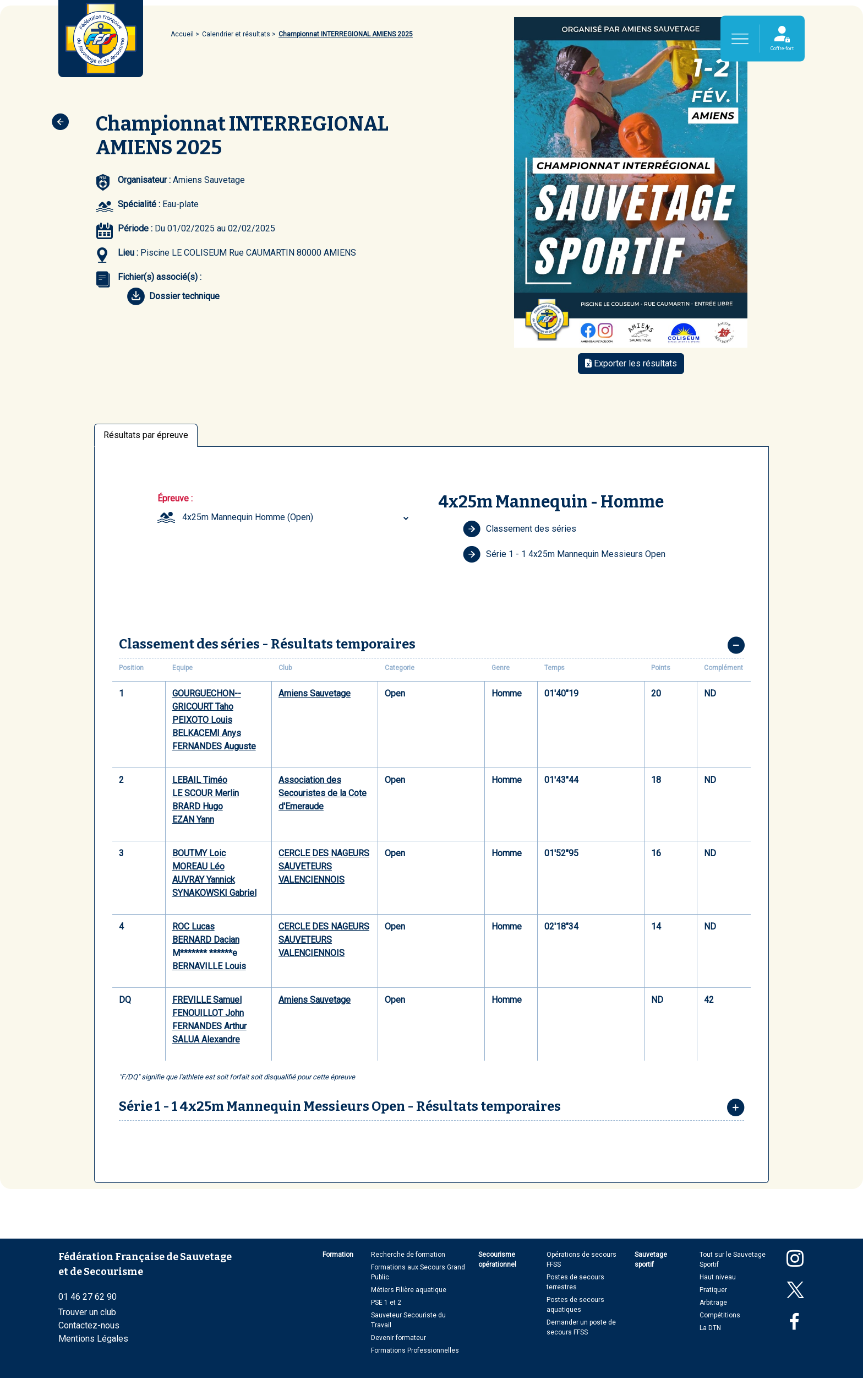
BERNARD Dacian (205, 939)
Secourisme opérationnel (497, 1259)
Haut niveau (718, 1277)
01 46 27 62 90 (87, 1296)
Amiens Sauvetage (314, 693)
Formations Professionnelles (415, 1350)
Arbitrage (713, 1302)
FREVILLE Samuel (207, 1000)
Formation (338, 1254)
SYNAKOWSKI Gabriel (214, 893)
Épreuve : (175, 498)
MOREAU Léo (198, 866)
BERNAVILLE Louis (209, 966)
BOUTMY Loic (199, 853)
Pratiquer (713, 1290)
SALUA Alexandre (206, 1039)
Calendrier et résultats (236, 34)
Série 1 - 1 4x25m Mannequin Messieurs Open (564, 554)
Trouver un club (87, 1312)
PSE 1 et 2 (386, 1302)
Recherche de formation (408, 1254)
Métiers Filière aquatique (408, 1290)
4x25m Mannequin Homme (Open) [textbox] (247, 517)
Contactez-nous (88, 1325)
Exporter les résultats (631, 363)
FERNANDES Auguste (214, 746)
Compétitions (720, 1315)
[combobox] (297, 517)
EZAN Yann (193, 819)
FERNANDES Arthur (209, 1026)
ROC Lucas (193, 926)
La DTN (710, 1328)
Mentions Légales (93, 1338)
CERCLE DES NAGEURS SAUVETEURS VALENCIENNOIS (323, 866)
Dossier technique (173, 296)
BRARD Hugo (197, 806)
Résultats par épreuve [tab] (145, 435)
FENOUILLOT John (208, 1013)
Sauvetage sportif (651, 1259)
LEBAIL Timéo (199, 780)
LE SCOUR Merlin (205, 793)
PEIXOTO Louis (202, 720)
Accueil (182, 34)
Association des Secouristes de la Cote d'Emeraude (322, 793)
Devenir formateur (398, 1338)
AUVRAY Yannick (203, 879)
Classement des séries (519, 529)
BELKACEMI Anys (206, 733)
